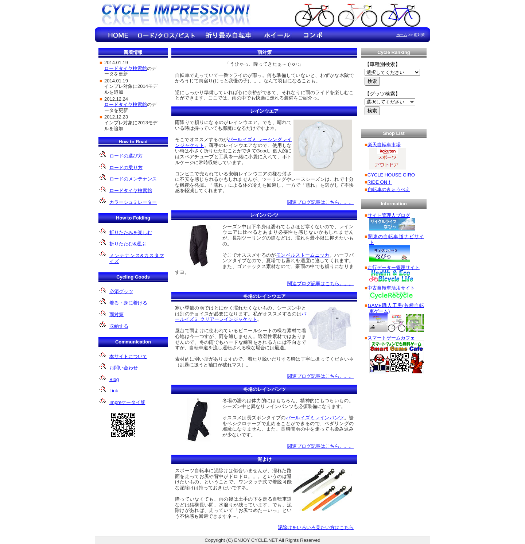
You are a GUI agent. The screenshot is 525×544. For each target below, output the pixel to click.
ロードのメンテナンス (133, 179)
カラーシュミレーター (133, 202)
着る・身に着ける (128, 303)
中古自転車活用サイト (391, 288)
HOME (118, 34)
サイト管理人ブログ (389, 215)
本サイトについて (128, 356)
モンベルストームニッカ (303, 255)
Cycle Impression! (177, 15)
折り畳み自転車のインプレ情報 (228, 34)
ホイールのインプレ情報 (277, 34)
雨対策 (116, 314)
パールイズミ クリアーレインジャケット (240, 316)
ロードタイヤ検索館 (130, 190)
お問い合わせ (123, 367)
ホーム (401, 35)
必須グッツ (121, 291)
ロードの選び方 (126, 156)
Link (113, 390)
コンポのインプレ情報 (313, 34)
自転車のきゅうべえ (389, 189)
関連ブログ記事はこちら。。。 (320, 202)
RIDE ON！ (380, 182)
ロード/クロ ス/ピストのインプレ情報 (166, 34)
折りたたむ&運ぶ (127, 243)
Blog (114, 379)
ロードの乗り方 (126, 167)
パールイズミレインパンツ (315, 417)
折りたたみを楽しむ (130, 232)
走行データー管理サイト (394, 267)
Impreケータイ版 (127, 402)
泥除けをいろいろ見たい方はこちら (316, 527)
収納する (118, 326)
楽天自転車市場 (384, 144)
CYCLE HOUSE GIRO (391, 175)
